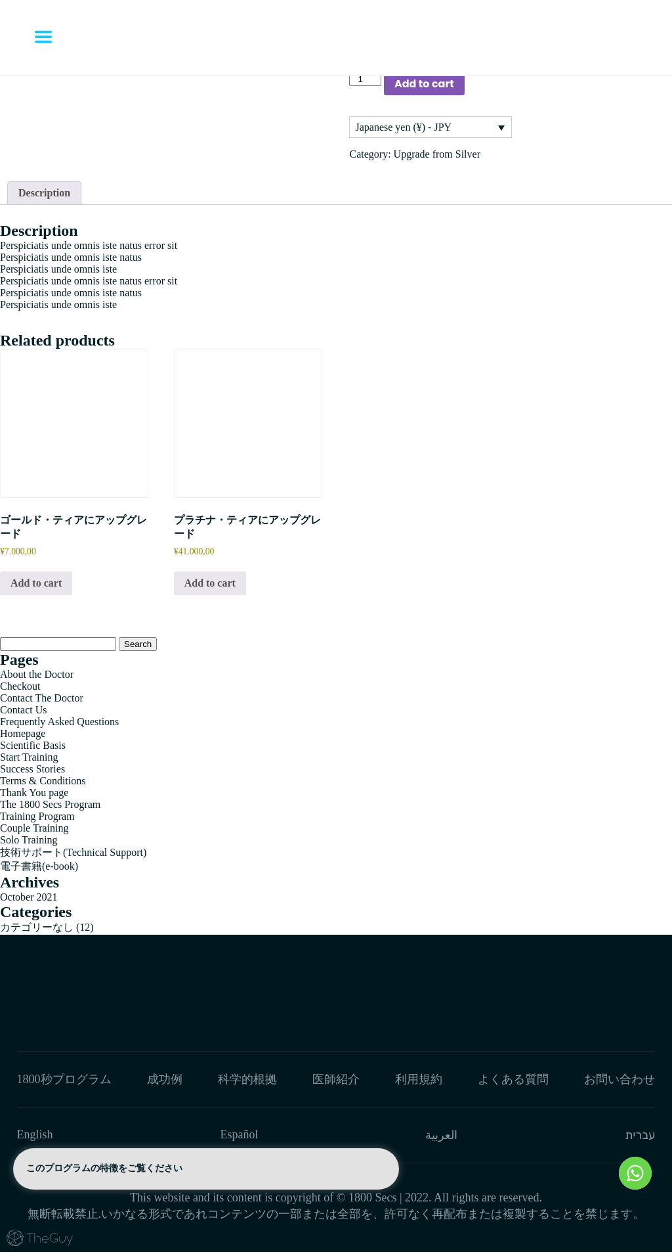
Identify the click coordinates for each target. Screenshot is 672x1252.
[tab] (44, 193)
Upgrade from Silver (437, 154)
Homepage (22, 733)
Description (44, 192)
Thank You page (34, 792)
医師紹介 (336, 1079)
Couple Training (34, 828)
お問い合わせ (619, 1079)
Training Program (37, 816)
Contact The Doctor (41, 698)
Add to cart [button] (36, 583)
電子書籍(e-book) (39, 866)
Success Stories (32, 768)
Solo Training (29, 839)
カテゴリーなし (37, 927)
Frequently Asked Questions (59, 721)
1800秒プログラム (64, 1079)
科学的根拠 (247, 1079)
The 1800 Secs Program (50, 804)
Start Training (29, 757)
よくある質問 (513, 1079)
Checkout (20, 686)
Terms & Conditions (42, 780)
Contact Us (23, 709)
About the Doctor (37, 674)
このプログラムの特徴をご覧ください (206, 1168)
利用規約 (418, 1079)
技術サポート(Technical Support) (73, 852)
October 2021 (29, 897)
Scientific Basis (33, 745)
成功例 (164, 1079)
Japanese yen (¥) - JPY (403, 127)
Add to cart (424, 83)
